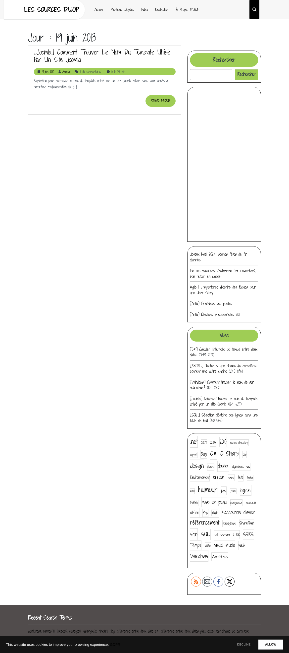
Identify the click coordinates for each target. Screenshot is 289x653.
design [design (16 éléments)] (197, 465)
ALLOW (268, 644)
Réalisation (161, 9)
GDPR (115, 645)
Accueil (99, 9)
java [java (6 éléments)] (223, 490)
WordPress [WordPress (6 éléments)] (220, 556)
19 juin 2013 (48, 71)
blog (112, 631)
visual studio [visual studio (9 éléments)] (224, 545)
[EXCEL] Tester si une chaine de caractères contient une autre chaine (223, 368)
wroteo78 (48, 631)
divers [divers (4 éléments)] (210, 467)
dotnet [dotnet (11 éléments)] (223, 466)
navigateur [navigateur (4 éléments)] (236, 502)
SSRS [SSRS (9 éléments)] (248, 534)
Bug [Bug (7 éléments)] (204, 454)
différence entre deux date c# (137, 631)
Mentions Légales (122, 9)
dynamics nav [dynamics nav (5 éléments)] (241, 466)
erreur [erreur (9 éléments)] (219, 477)
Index (145, 9)
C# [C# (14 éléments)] (213, 453)
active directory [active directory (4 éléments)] (239, 442)
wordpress (34, 631)
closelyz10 (75, 631)
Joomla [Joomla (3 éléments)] (233, 491)
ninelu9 (103, 631)
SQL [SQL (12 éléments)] (205, 534)
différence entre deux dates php (183, 631)
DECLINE (238, 644)
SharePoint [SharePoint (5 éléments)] (247, 523)
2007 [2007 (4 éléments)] (204, 442)
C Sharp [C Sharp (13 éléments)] (229, 453)
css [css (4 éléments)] (244, 454)
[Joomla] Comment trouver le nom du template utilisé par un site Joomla (102, 56)
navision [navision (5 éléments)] (251, 502)
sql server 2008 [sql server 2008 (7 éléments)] (227, 535)
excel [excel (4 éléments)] (231, 477)
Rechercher (224, 59)
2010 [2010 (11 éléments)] (223, 442)
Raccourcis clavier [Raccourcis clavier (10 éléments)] (238, 512)
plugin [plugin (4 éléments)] (215, 513)
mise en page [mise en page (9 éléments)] (214, 502)
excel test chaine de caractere (228, 631)
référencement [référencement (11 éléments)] (204, 522)
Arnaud (66, 71)
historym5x (89, 631)
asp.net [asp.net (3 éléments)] (193, 455)
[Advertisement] (224, 164)
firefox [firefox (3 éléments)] (250, 478)
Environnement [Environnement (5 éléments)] (199, 477)
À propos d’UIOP (187, 9)
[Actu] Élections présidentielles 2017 (215, 314)
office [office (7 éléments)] (194, 512)
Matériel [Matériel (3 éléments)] (194, 503)
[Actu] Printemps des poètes (211, 303)
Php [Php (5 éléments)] (205, 512)
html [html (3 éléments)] (192, 491)
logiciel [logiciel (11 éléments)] (245, 490)
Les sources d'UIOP (51, 9)
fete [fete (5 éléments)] (240, 477)
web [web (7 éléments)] (242, 545)
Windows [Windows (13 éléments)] (199, 556)
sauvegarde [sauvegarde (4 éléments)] (229, 523)
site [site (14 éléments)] (193, 534)
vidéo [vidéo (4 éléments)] (208, 545)
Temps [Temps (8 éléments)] (195, 545)
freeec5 (62, 631)
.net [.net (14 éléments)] (193, 441)
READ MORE (163, 102)
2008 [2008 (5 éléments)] (213, 442)
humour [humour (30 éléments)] (208, 489)
